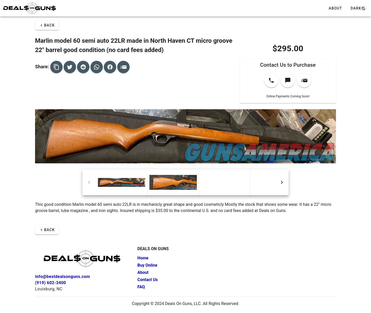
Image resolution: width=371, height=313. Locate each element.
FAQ (141, 286)
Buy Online (147, 265)
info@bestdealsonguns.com (62, 276)
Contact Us (147, 279)
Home (142, 258)
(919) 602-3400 (50, 282)
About (142, 272)
